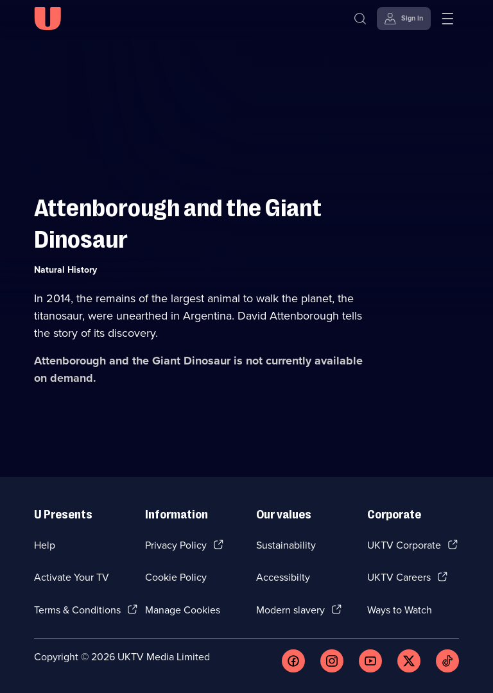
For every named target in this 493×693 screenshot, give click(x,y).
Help (44, 545)
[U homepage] (47, 18)
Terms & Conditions (77, 610)
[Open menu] (447, 18)
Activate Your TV (71, 577)
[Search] (360, 18)
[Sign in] (404, 18)
